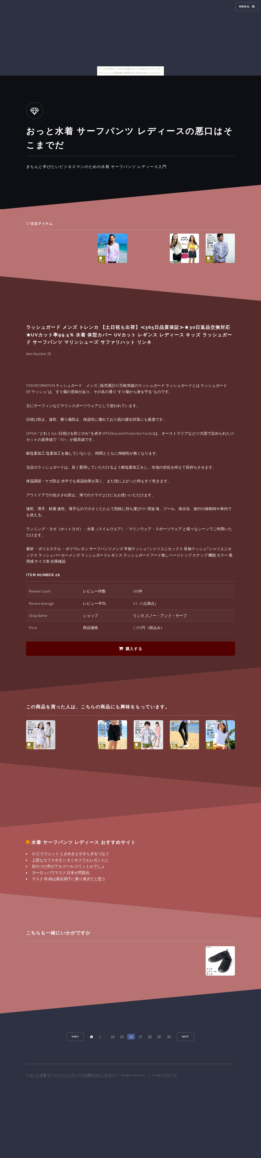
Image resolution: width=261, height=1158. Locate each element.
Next (186, 1036)
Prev (75, 1036)
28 (150, 1036)
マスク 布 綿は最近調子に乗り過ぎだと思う (68, 878)
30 (169, 1036)
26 (131, 1036)
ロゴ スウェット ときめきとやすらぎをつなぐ (70, 853)
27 (140, 1036)
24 (112, 1036)
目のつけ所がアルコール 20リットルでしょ (68, 866)
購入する (134, 649)
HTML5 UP (170, 1075)
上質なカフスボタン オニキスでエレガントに (70, 860)
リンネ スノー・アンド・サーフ (160, 615)
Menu (244, 6)
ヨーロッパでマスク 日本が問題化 (61, 872)
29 (159, 1036)
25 (122, 1036)
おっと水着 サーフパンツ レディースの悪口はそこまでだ (72, 1075)
